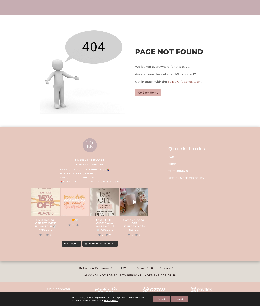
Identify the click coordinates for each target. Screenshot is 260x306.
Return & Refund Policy (186, 178)
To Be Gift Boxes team (184, 82)
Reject (179, 299)
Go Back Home (148, 92)
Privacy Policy (170, 268)
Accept (161, 299)
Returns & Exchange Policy (99, 268)
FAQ (171, 157)
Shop (172, 164)
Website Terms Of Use (140, 268)
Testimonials (178, 171)
